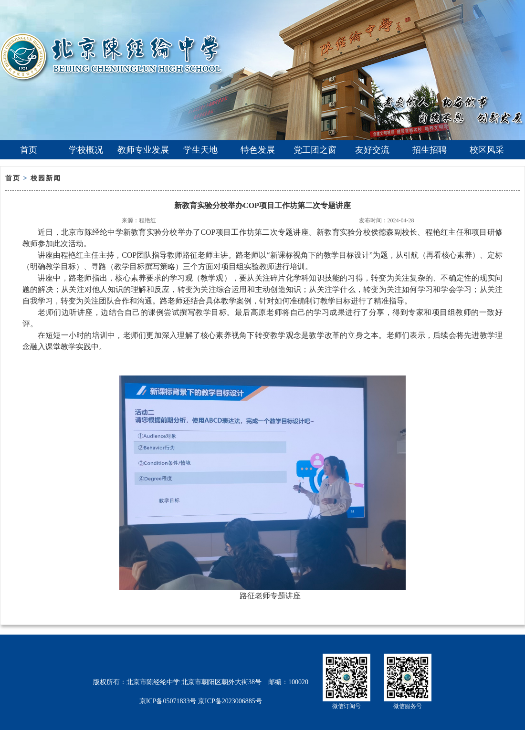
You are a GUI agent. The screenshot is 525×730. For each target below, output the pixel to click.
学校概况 (86, 150)
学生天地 (200, 150)
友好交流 (372, 150)
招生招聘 (429, 150)
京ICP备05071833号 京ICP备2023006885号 (200, 701)
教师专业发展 (143, 150)
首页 (28, 150)
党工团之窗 (315, 150)
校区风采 (487, 150)
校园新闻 (46, 178)
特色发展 (258, 150)
